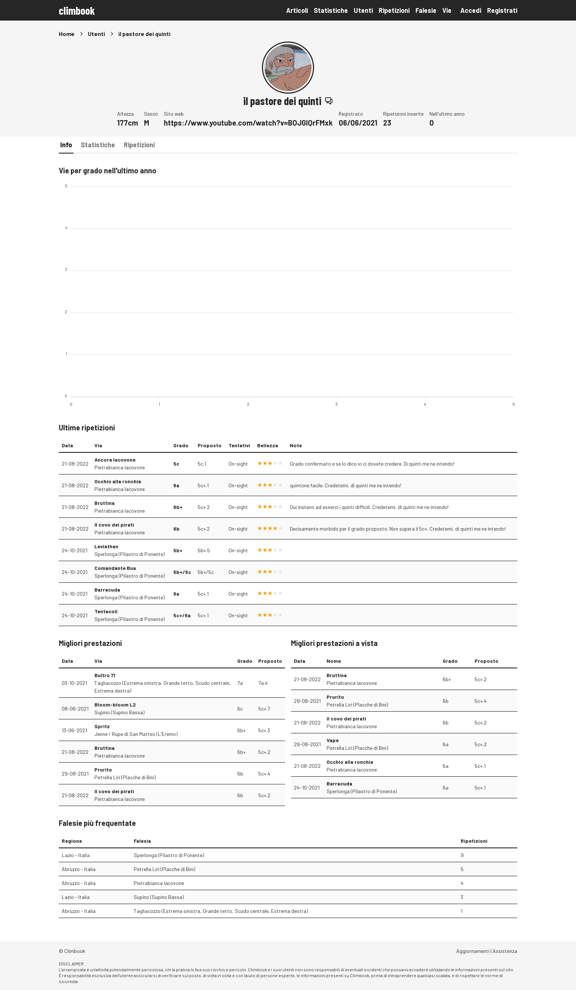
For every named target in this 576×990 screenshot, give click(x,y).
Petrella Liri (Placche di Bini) (125, 777)
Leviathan (106, 546)
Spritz (102, 726)
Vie (446, 10)
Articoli (297, 10)
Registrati (502, 10)
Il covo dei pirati (114, 524)
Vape (333, 740)
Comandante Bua (115, 568)
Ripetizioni (394, 10)
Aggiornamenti (472, 951)
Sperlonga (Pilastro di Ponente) (129, 554)
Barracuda (107, 589)
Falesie (425, 10)
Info (66, 145)
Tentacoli (106, 611)
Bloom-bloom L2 (115, 704)
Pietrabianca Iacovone (119, 467)
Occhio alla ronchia (117, 481)
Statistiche (331, 10)
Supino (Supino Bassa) (119, 712)
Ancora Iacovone (115, 459)
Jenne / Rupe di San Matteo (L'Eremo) (135, 734)
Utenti (363, 10)
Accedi (470, 10)
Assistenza (505, 951)
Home (67, 33)
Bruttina (104, 503)
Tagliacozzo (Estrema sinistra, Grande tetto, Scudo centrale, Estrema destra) (162, 687)
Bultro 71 (104, 675)
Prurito (103, 769)
